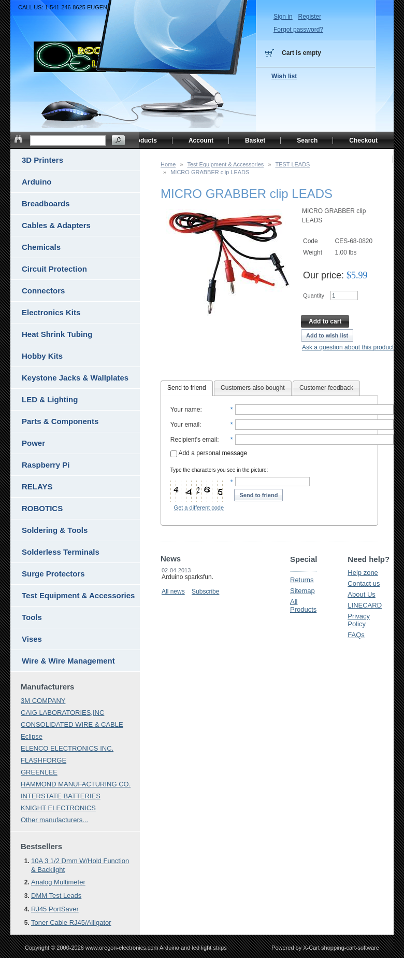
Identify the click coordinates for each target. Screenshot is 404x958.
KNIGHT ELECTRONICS (58, 808)
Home (168, 164)
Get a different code (199, 507)
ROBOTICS (42, 508)
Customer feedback (326, 387)
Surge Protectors (53, 573)
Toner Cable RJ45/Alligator (71, 922)
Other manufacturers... (54, 820)
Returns (302, 580)
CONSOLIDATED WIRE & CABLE (72, 724)
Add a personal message (208, 453)
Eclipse (31, 736)
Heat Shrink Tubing (57, 334)
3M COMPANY (43, 701)
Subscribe (205, 591)
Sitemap (302, 591)
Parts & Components (60, 421)
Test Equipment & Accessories (225, 164)
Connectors (43, 290)
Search (307, 140)
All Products (303, 605)
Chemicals (41, 247)
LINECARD (365, 605)
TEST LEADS (292, 164)
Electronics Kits (51, 312)
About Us (361, 594)
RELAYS (37, 486)
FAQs (356, 635)
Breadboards (46, 203)
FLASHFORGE (43, 760)
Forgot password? (298, 29)
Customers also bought (252, 387)
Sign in (283, 16)
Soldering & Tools (55, 530)
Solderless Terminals (60, 551)
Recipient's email (193, 439)
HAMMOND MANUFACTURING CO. (76, 784)
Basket (255, 140)
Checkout (363, 140)
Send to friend (186, 387)
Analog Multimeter (58, 882)
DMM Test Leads (56, 895)
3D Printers (42, 160)
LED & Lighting (50, 399)
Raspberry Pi (46, 464)
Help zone (363, 572)
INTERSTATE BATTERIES (60, 796)
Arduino (37, 181)
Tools (32, 617)
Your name (185, 409)
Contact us (364, 583)
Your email (184, 424)
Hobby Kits (42, 355)
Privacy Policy (359, 620)
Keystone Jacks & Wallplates (75, 377)
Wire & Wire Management (68, 660)
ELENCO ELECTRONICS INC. (67, 748)
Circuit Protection (54, 268)
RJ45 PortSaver (55, 909)
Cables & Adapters (56, 225)
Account (201, 140)
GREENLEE (39, 772)
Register (309, 16)
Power (33, 443)
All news (173, 591)
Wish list (284, 76)
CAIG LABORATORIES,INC (62, 712)
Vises (32, 639)
